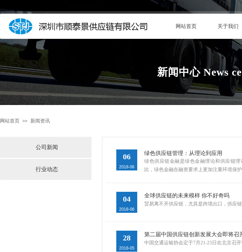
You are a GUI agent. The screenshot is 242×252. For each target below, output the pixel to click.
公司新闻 (47, 147)
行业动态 (47, 169)
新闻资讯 (40, 121)
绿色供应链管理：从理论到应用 (183, 153)
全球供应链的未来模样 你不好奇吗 (186, 195)
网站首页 (186, 26)
